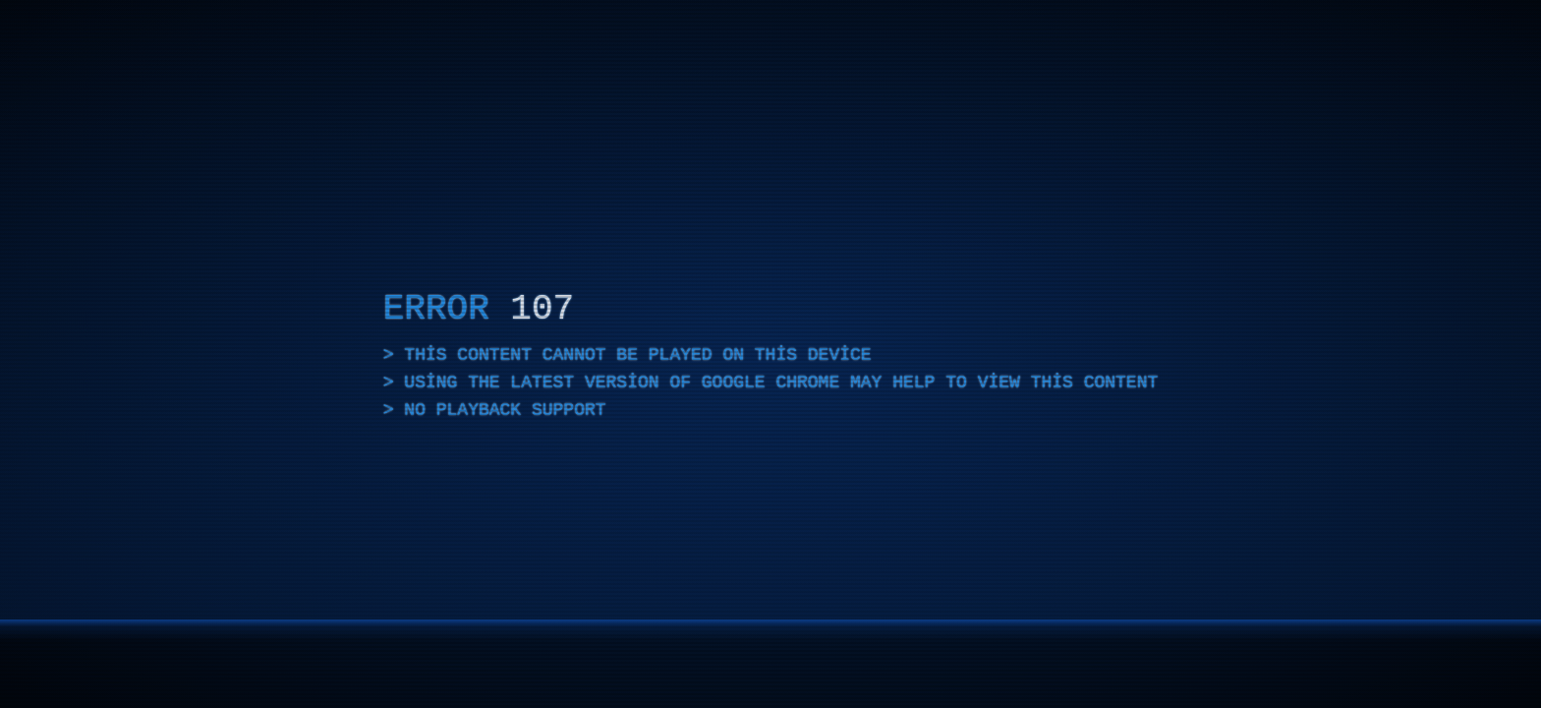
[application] (770, 354)
